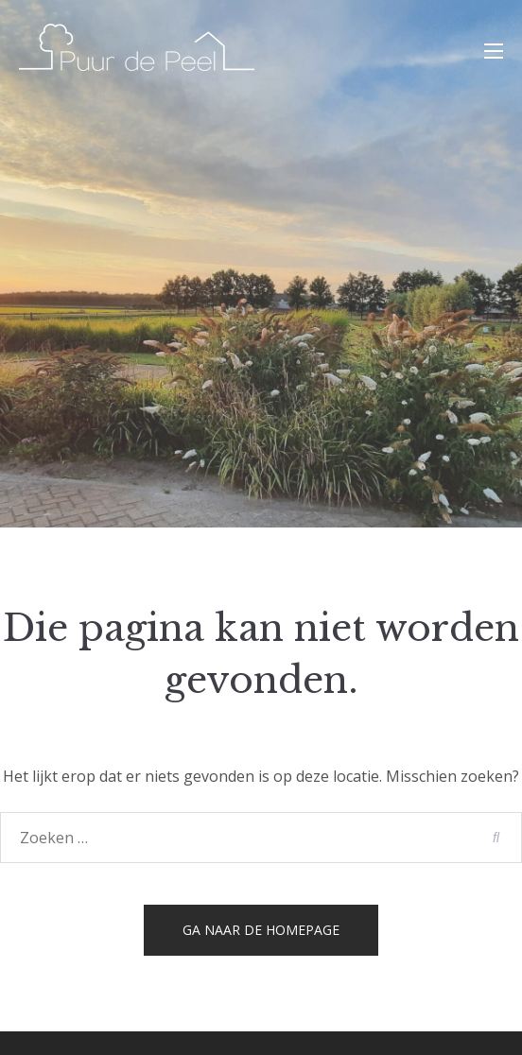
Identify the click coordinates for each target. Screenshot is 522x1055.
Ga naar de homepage (261, 930)
